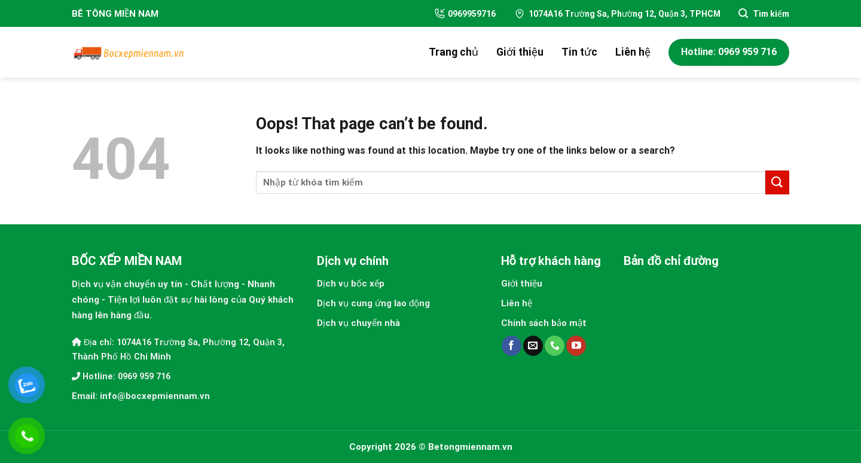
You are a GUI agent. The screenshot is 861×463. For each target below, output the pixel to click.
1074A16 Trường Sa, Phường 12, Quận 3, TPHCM (617, 14)
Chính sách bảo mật (544, 323)
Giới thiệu (520, 52)
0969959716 (465, 13)
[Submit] (777, 182)
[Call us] (554, 346)
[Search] (763, 13)
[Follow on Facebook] (511, 346)
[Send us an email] (533, 346)
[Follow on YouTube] (576, 346)
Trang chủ (453, 52)
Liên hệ (633, 52)
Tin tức (579, 52)
